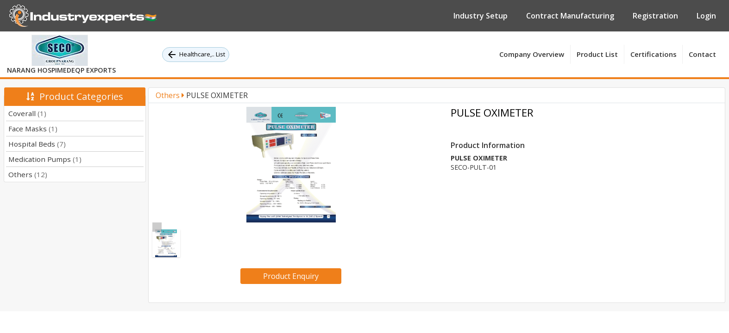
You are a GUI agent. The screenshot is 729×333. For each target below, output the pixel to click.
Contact (702, 54)
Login (706, 16)
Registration (655, 16)
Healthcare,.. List (195, 54)
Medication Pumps (45, 159)
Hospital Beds (37, 143)
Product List (597, 54)
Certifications (653, 54)
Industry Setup (480, 16)
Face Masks (32, 128)
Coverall (27, 113)
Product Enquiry (291, 276)
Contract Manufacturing (570, 16)
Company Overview (531, 54)
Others (27, 174)
